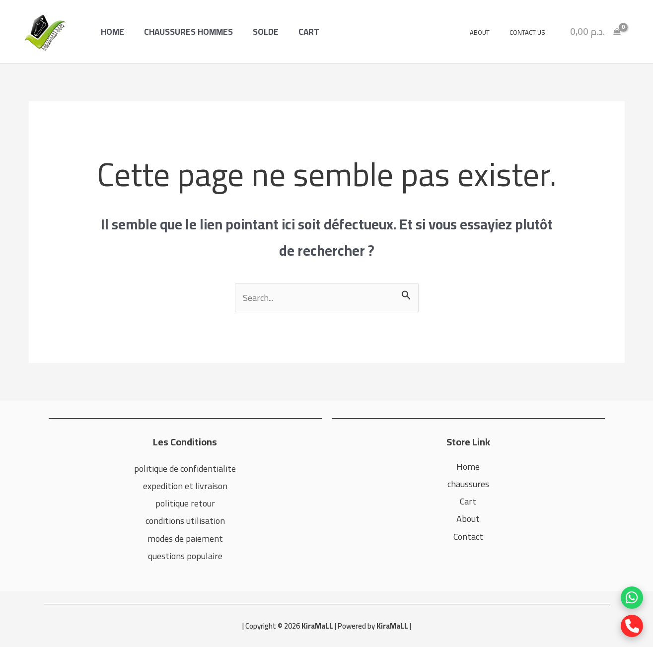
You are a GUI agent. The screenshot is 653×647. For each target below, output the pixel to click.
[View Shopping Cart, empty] (595, 31)
